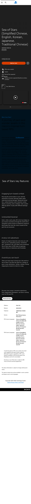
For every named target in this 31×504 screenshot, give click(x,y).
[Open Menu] (2, 2)
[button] (15, 97)
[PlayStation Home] (15, 2)
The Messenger (20, 138)
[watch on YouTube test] (24, 103)
